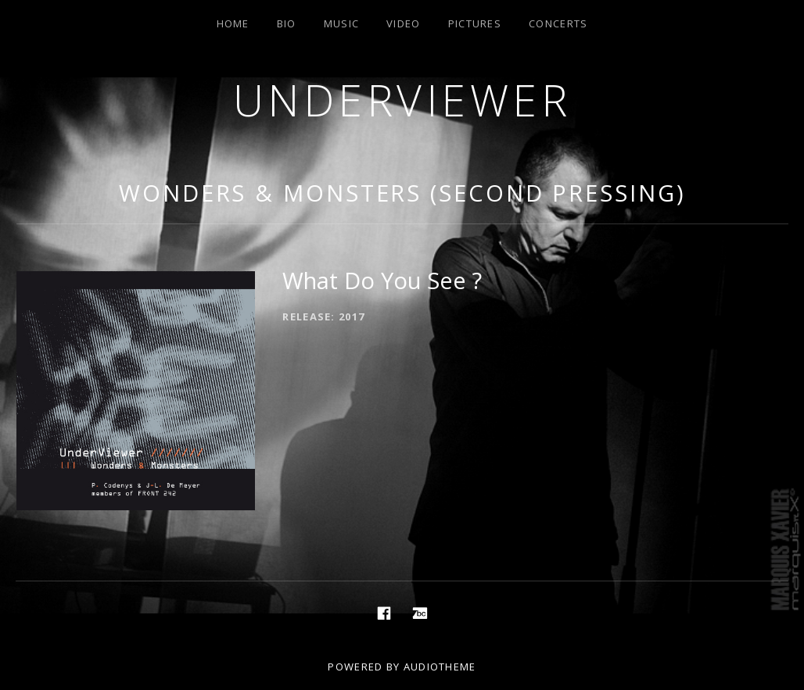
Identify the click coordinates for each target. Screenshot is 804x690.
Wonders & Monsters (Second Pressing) (402, 192)
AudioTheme (440, 667)
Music (342, 23)
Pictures (474, 23)
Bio (286, 23)
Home (233, 23)
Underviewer (402, 99)
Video (403, 23)
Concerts (558, 23)
